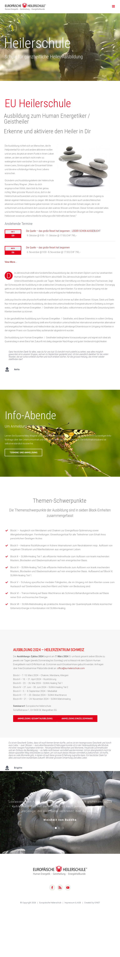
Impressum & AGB (73, 905)
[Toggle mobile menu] (113, 6)
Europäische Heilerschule (50, 905)
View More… (11, 262)
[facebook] (52, 890)
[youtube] (68, 890)
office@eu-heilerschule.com (71, 668)
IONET (97, 905)
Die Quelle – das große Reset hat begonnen (48, 247)
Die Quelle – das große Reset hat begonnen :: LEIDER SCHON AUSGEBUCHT (63, 230)
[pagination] (56, 830)
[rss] (60, 890)
